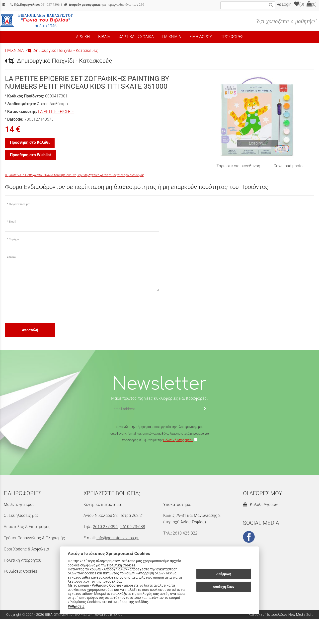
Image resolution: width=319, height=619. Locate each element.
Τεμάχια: (14, 239)
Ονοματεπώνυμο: (19, 204)
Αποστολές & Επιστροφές (27, 526)
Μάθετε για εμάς (19, 504)
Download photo (288, 165)
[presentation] (43, 307)
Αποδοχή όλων (224, 587)
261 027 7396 (35, 4)
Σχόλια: (11, 256)
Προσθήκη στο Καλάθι (30, 142)
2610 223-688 (132, 526)
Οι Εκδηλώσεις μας (21, 515)
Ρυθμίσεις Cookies (20, 571)
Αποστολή (30, 330)
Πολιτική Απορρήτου (178, 440)
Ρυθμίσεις (76, 606)
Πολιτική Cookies (121, 565)
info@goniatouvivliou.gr (117, 538)
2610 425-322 (185, 533)
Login (284, 4)
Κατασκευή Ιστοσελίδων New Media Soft (280, 615)
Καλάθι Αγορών (260, 504)
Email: (12, 221)
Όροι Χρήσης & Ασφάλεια (26, 549)
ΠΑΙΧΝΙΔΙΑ (14, 50)
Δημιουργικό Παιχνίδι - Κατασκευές (63, 50)
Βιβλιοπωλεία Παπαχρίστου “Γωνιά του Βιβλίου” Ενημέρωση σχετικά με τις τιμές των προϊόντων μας (74, 175)
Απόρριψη (223, 574)
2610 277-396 (105, 526)
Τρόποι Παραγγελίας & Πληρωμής (34, 538)
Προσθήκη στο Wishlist (30, 155)
